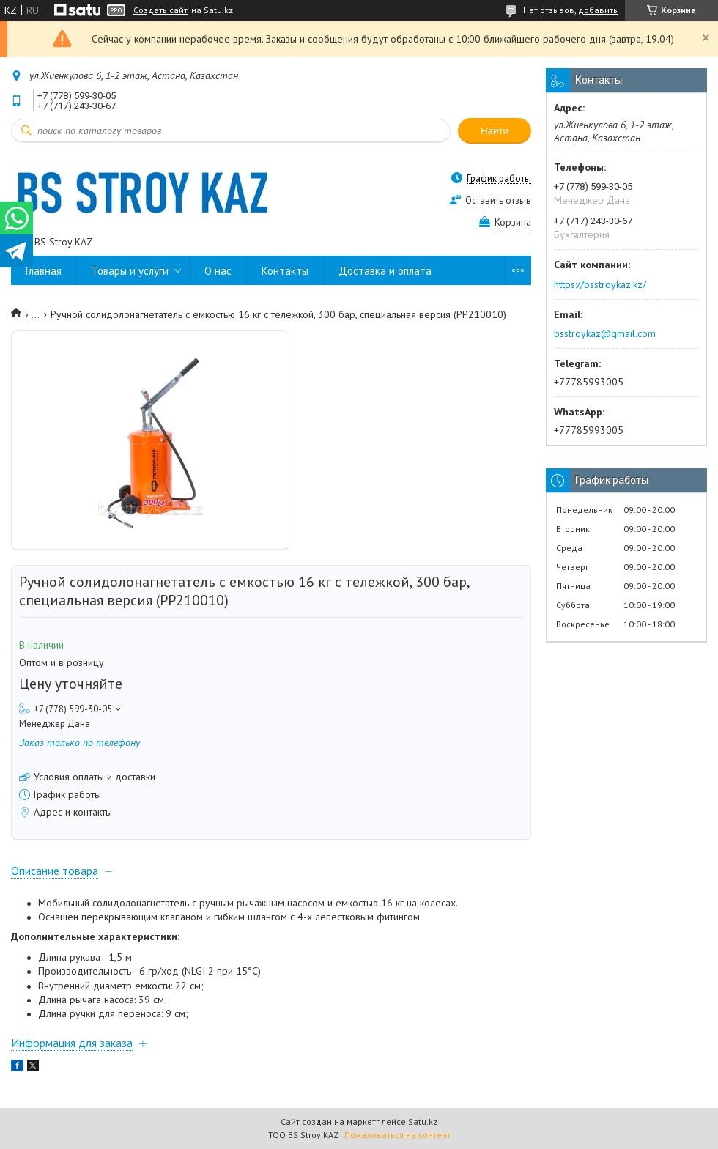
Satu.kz (422, 1121)
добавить (598, 9)
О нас (218, 270)
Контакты (285, 270)
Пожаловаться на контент (397, 1134)
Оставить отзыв (498, 200)
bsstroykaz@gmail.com (605, 333)
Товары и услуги (130, 270)
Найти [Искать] (494, 130)
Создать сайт (160, 10)
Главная (44, 270)
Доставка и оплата (385, 270)
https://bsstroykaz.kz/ (600, 284)
